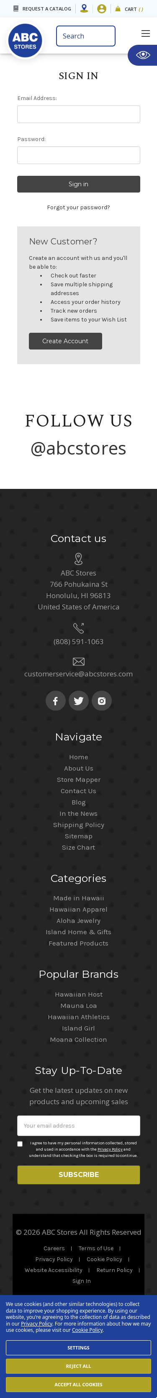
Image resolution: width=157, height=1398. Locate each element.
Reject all (78, 1366)
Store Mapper (78, 821)
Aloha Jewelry (78, 962)
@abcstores (79, 448)
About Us (78, 809)
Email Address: (37, 98)
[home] (28, 38)
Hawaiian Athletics (79, 1058)
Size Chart (78, 888)
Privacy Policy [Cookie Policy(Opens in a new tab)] (36, 1323)
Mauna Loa (78, 1047)
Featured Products (78, 984)
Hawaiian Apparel (78, 950)
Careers (54, 1289)
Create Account (65, 341)
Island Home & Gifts (78, 973)
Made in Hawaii (78, 939)
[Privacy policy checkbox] (20, 1185)
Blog (79, 843)
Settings (78, 1347)
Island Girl (78, 1069)
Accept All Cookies (78, 1384)
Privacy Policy (110, 1190)
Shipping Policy (78, 866)
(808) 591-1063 (79, 683)
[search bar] (86, 36)
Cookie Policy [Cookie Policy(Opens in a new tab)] (87, 1330)
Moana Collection (78, 1081)
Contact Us (78, 832)
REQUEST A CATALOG (47, 8)
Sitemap (79, 877)
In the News (78, 855)
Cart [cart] (134, 9)
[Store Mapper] (84, 8)
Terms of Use (96, 1289)
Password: (31, 139)
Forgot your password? (78, 207)
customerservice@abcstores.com (78, 715)
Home (78, 798)
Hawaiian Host (79, 1035)
